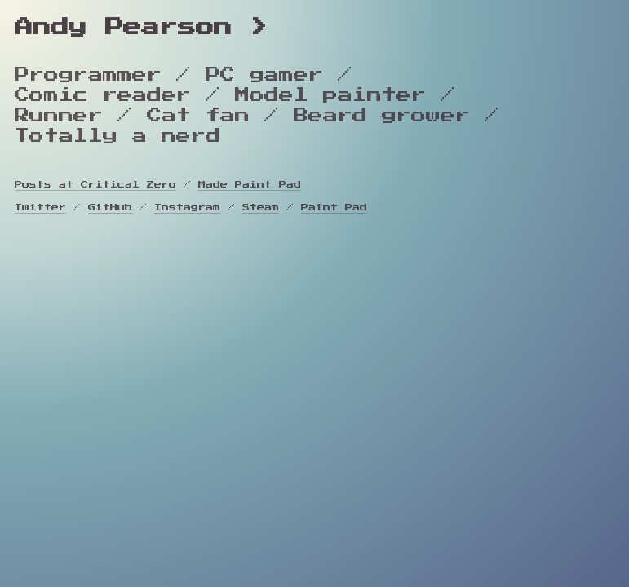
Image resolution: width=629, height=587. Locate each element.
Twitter (40, 207)
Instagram (187, 207)
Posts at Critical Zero (95, 184)
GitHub (110, 207)
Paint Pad (334, 207)
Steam (260, 207)
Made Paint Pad (249, 184)
